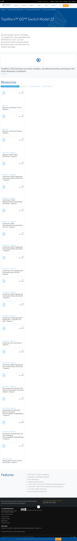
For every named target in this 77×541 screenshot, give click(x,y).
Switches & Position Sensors (49, 9)
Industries (17, 528)
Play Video (4, 74)
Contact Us (39, 528)
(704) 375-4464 (49, 502)
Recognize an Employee (28, 528)
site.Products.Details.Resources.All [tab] (10, 86)
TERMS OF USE (15, 536)
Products (3, 9)
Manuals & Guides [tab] (47, 86)
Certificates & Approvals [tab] (34, 86)
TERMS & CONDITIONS (6, 536)
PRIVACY (20, 536)
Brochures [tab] (23, 86)
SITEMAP (31, 536)
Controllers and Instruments (33, 9)
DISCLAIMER (26, 536)
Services (10, 528)
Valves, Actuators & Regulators (15, 9)
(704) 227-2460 (5, 522)
